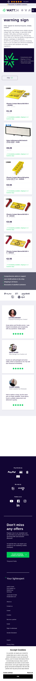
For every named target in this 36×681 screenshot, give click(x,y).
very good (25, 1)
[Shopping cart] (25, 10)
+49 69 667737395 (12, 595)
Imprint (8, 640)
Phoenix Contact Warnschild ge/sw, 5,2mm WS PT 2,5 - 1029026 (18, 178)
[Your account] (22, 10)
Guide (8, 624)
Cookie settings (8, 673)
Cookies (9, 615)
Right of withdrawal (12, 628)
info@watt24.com (11, 596)
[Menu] (34, 10)
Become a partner (11, 619)
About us (9, 601)
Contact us (9, 606)
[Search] (29, 10)
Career (8, 610)
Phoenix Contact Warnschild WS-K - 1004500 (18, 104)
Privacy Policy (10, 644)
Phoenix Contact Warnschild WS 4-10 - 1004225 (18, 215)
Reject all (30, 673)
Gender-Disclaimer (12, 632)
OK (18, 677)
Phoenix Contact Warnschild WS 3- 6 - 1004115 (18, 252)
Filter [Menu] (10, 78)
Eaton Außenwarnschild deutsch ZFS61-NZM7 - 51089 (17, 141)
